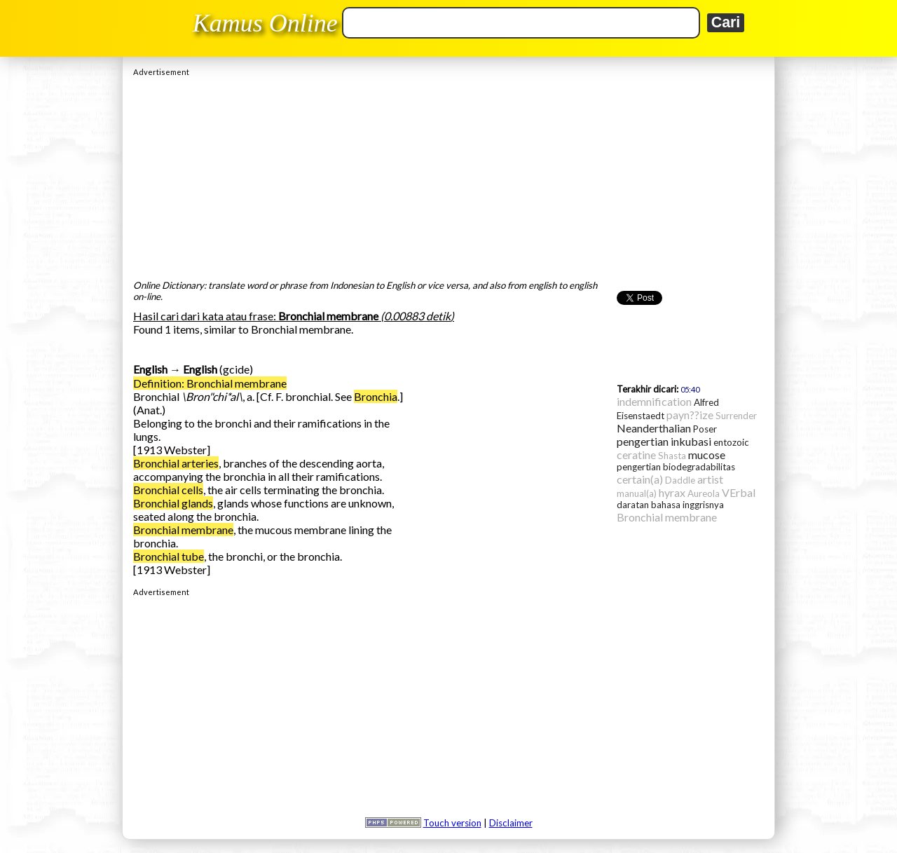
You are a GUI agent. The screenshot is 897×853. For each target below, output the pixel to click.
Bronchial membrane (183, 529)
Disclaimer (511, 822)
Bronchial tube (168, 556)
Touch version (452, 822)
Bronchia (375, 396)
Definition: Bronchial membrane (210, 383)
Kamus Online (265, 23)
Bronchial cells (168, 489)
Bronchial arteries (176, 463)
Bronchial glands (173, 503)
